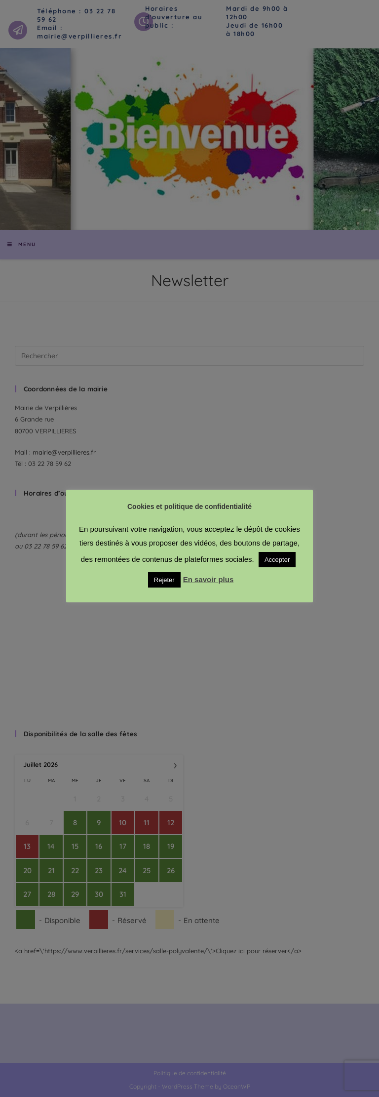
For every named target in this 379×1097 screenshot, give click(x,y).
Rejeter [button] (164, 580)
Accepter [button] (277, 559)
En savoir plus (208, 579)
